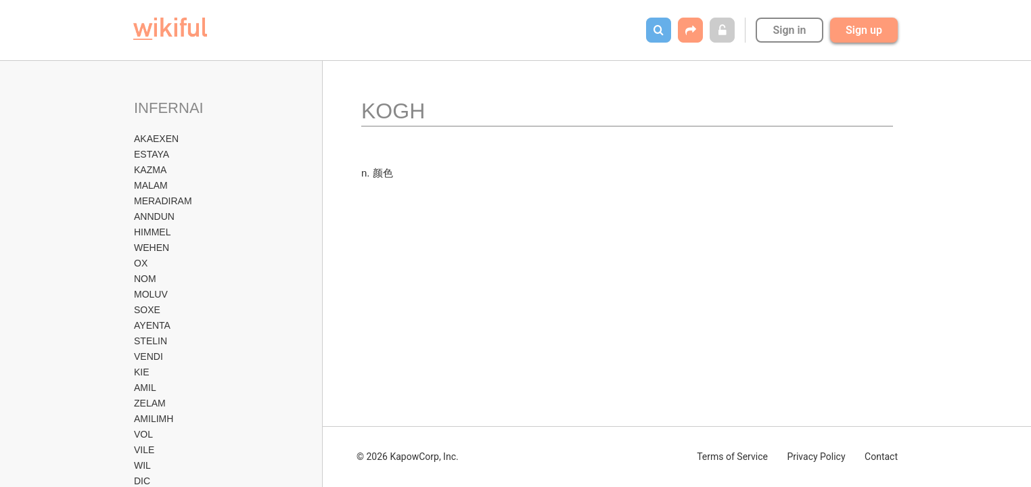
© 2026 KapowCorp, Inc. (408, 456)
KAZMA (150, 169)
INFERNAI (169, 107)
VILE (144, 449)
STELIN (150, 340)
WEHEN (151, 247)
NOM (145, 278)
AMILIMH (153, 418)
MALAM (151, 185)
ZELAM (150, 403)
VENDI (148, 356)
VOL (143, 434)
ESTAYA (151, 154)
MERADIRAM (163, 200)
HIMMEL (152, 232)
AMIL (145, 387)
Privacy (816, 456)
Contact (881, 456)
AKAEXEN (156, 138)
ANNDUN (154, 216)
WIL (142, 465)
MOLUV (151, 294)
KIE (142, 372)
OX (140, 263)
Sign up (864, 30)
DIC (142, 481)
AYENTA (152, 325)
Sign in (789, 30)
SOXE (147, 309)
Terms (732, 456)
